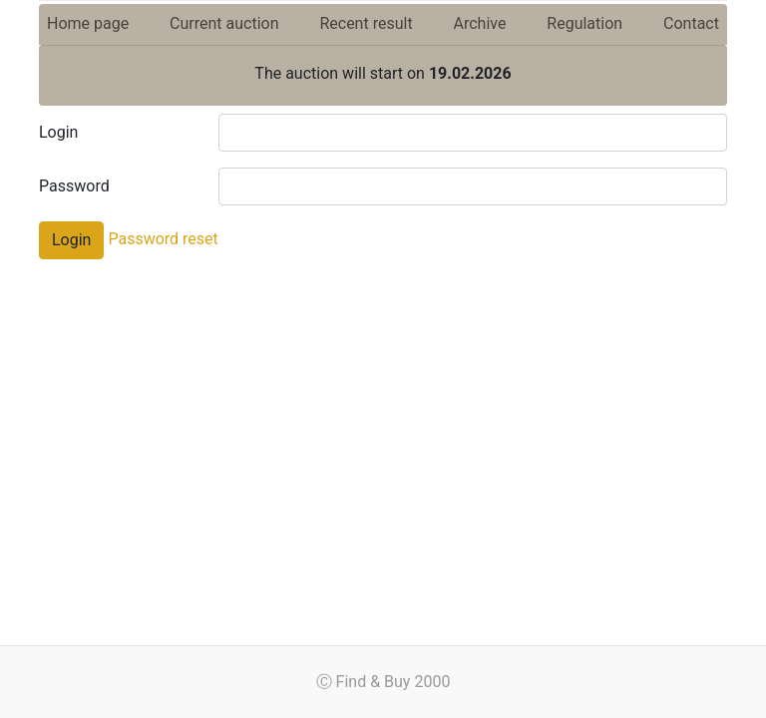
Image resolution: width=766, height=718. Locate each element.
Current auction (224, 23)
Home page (88, 23)
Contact (691, 23)
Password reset (160, 238)
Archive (480, 23)
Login (58, 132)
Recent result (365, 23)
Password (74, 186)
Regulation (584, 23)
